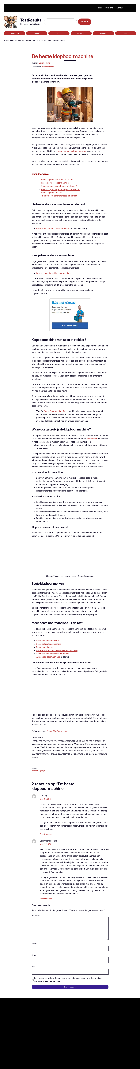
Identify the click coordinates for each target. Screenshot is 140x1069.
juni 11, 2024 (45, 844)
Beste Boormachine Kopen (56, 411)
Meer (126, 33)
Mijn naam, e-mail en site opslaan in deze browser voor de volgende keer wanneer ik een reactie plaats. (68, 980)
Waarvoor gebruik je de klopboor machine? (60, 189)
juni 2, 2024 (45, 799)
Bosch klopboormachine (58, 731)
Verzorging (81, 33)
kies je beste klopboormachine (55, 183)
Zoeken (84, 21)
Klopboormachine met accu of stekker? (59, 186)
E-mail (34, 955)
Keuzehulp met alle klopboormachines (53, 273)
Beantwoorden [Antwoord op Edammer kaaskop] (46, 899)
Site (33, 966)
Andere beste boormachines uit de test (59, 196)
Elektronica (14, 33)
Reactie (36, 915)
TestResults (30, 20)
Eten (59, 33)
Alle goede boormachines (48, 657)
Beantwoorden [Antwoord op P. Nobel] (46, 834)
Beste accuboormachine (47, 640)
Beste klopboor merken (51, 192)
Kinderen (103, 33)
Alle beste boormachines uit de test (52, 653)
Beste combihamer (44, 647)
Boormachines (48, 66)
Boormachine (32, 40)
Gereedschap (17, 40)
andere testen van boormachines (71, 151)
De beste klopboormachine (62, 56)
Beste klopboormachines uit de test (57, 179)
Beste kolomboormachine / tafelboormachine (56, 650)
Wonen (36, 33)
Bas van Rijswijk (38, 771)
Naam (34, 943)
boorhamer (92, 438)
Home (6, 40)
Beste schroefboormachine (48, 644)
